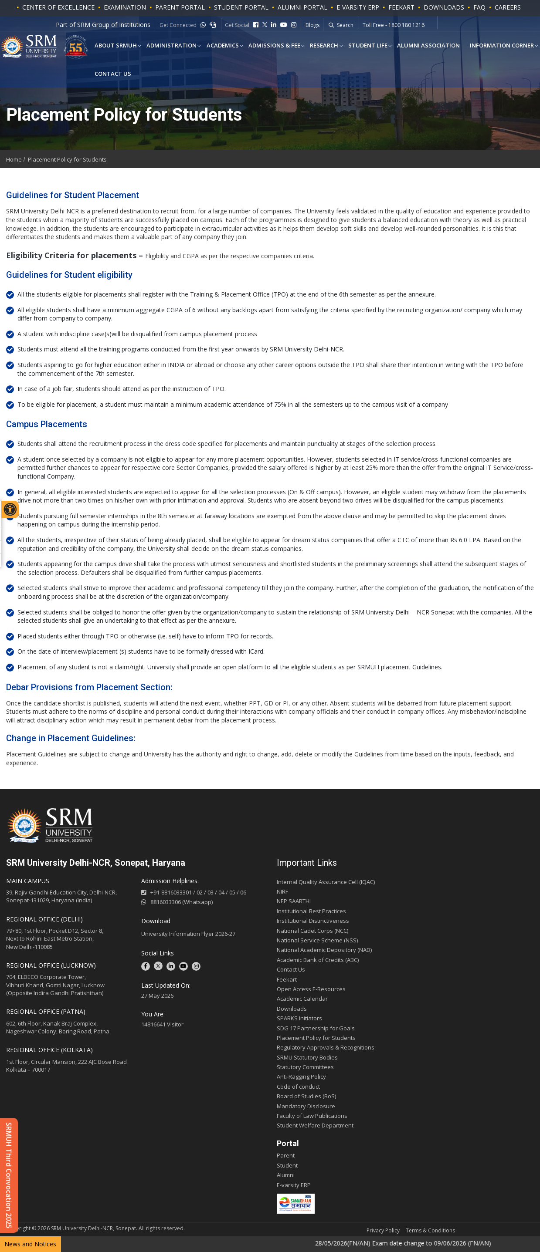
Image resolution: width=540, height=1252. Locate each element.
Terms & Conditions (430, 1230)
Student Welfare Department (315, 1125)
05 (232, 892)
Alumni (286, 1175)
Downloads (444, 7)
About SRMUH (115, 46)
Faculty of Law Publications (312, 1116)
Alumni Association (421, 46)
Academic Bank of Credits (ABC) (318, 960)
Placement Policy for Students (67, 159)
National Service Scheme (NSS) (317, 940)
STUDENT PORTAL (241, 7)
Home (14, 159)
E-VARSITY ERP (357, 7)
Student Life (361, 46)
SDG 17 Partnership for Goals (316, 1028)
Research (319, 46)
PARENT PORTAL (180, 7)
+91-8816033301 (171, 892)
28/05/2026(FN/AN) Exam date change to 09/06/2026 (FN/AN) (415, 1243)
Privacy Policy (383, 1230)
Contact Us (112, 74)
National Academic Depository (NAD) (324, 950)
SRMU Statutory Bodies (307, 1057)
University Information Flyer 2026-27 (188, 934)
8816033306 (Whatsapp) (177, 902)
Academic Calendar (302, 998)
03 (210, 892)
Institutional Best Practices (311, 911)
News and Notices (30, 1244)
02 (200, 892)
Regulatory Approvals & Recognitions (325, 1047)
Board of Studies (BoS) (306, 1096)
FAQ (479, 7)
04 (221, 892)
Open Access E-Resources (311, 989)
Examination (125, 7)
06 (243, 892)
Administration (170, 46)
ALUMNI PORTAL (302, 7)
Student (287, 1165)
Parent (286, 1155)
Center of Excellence (58, 7)
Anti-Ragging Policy (301, 1076)
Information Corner (494, 46)
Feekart (401, 7)
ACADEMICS (220, 46)
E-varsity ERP (294, 1185)
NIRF (282, 891)
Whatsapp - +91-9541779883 (398, 25)
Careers (508, 7)
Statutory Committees (305, 1067)
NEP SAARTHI (294, 901)
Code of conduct (298, 1086)
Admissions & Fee (270, 46)
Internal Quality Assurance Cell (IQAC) (326, 882)
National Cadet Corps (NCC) (312, 931)
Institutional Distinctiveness (313, 921)
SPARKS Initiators (299, 1018)
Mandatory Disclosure (306, 1106)
